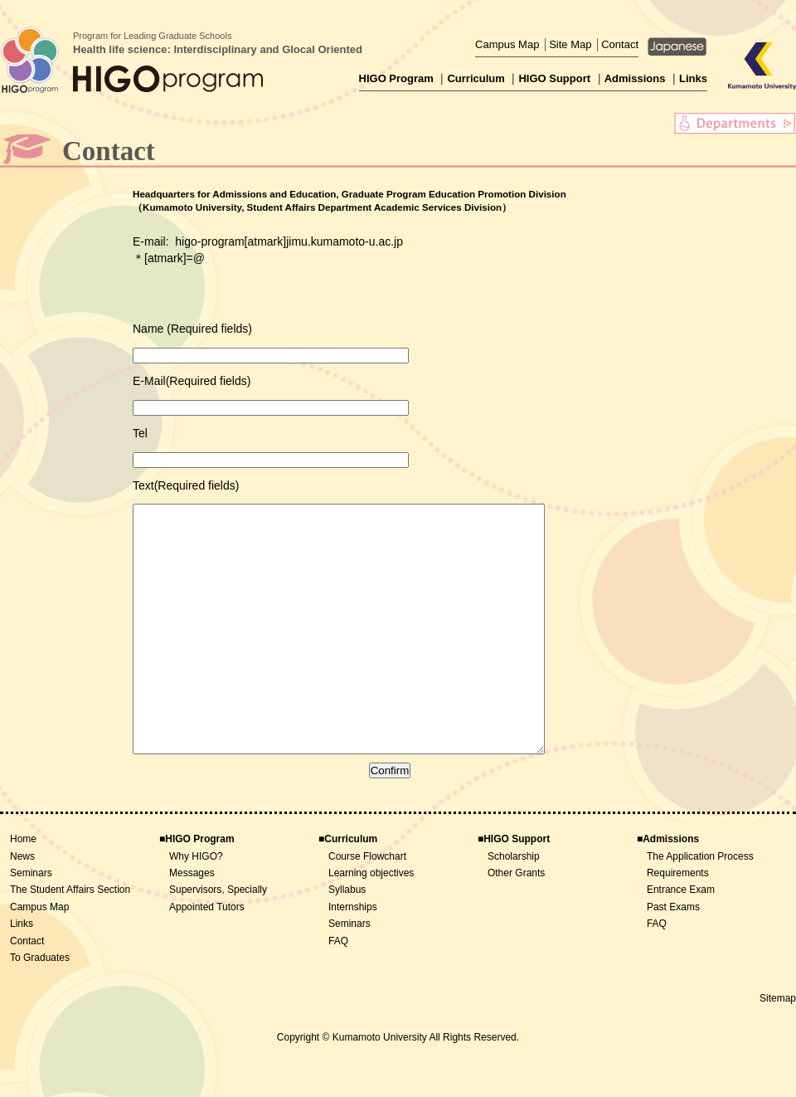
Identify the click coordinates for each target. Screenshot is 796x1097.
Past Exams (673, 957)
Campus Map (507, 44)
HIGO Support (554, 78)
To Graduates (40, 1007)
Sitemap (778, 1048)
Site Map (570, 44)
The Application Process (700, 906)
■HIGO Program (197, 889)
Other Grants (516, 923)
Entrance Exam (681, 939)
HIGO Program (396, 78)
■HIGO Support (514, 889)
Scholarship (514, 906)
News (22, 906)
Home (23, 889)
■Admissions (668, 889)
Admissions (635, 78)
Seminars (31, 923)
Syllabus (347, 939)
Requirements (678, 923)
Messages (192, 923)
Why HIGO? (196, 906)
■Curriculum (347, 889)
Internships (352, 957)
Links (693, 78)
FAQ (338, 991)
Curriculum (475, 78)
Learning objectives (371, 923)
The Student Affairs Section (70, 939)
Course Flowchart (367, 906)
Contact (619, 44)
